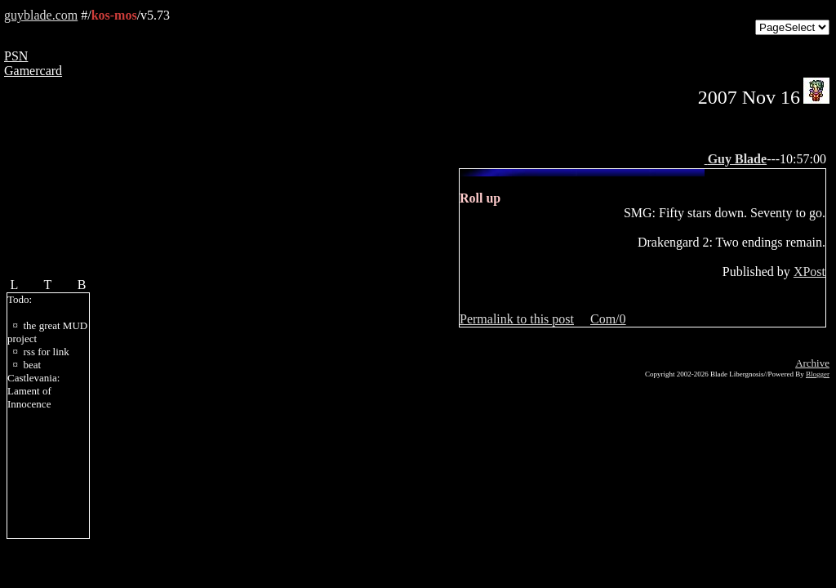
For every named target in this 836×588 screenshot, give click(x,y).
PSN (16, 56)
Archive (812, 363)
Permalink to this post (517, 319)
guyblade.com (41, 15)
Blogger (817, 374)
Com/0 (608, 319)
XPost (809, 271)
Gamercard (33, 71)
